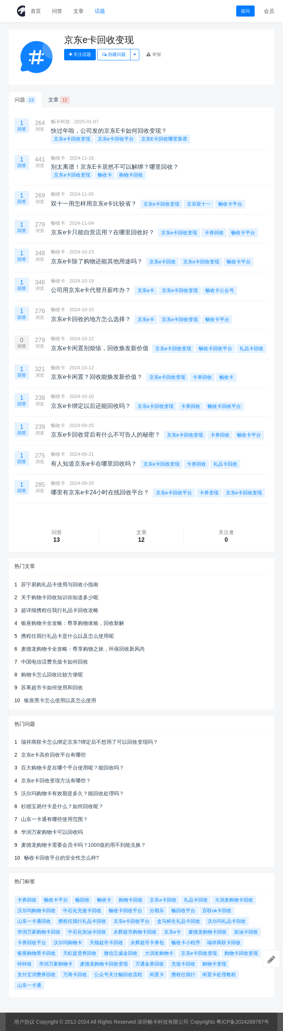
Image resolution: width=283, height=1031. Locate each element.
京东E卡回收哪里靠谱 (164, 139)
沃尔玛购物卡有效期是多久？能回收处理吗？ (72, 793)
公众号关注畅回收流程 (118, 974)
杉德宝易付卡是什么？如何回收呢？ (62, 806)
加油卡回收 (246, 932)
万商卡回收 (75, 974)
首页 (36, 11)
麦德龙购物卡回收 (207, 932)
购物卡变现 (214, 964)
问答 (57, 11)
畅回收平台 (183, 910)
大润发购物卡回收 (234, 900)
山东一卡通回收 (34, 921)
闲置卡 (157, 974)
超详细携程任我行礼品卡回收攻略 (59, 610)
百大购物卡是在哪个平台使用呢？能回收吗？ (72, 768)
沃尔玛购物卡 (67, 942)
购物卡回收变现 (241, 953)
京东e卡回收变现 (72, 139)
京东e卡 (145, 290)
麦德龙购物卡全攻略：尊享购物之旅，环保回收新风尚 (83, 649)
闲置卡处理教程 (219, 974)
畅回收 (82, 900)
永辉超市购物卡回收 (135, 932)
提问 (245, 11)
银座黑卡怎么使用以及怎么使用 (60, 700)
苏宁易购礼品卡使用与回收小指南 (59, 584)
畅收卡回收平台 (215, 348)
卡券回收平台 (31, 942)
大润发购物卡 (159, 953)
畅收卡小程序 (185, 942)
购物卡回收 (131, 175)
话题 (100, 11)
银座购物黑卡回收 (36, 953)
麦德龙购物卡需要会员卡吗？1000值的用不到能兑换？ (83, 845)
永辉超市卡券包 (147, 942)
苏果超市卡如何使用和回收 (52, 687)
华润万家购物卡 (56, 964)
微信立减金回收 (120, 953)
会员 (269, 11)
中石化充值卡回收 (82, 910)
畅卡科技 (60, 121)
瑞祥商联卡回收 (224, 942)
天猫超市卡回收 (106, 942)
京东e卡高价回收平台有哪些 (53, 755)
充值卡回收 (183, 964)
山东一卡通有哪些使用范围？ (54, 819)
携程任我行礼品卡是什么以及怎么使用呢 (67, 636)
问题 (25, 100)
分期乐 (157, 910)
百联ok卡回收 (216, 910)
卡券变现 (209, 492)
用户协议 (24, 1022)
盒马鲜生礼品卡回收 (178, 921)
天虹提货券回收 (80, 953)
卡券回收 (214, 232)
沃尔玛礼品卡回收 (226, 921)
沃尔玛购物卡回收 (36, 910)
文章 (78, 11)
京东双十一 (199, 204)
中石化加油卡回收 (87, 932)
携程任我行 (183, 974)
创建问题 (113, 54)
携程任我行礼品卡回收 (82, 921)
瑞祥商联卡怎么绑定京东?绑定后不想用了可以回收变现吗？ (89, 742)
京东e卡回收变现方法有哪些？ (56, 780)
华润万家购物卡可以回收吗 (52, 832)
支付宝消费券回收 (36, 974)
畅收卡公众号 (219, 290)
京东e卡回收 (162, 261)
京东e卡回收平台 (116, 139)
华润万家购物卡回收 (38, 932)
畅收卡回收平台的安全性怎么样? (61, 858)
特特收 (24, 964)
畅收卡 (58, 158)
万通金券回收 (149, 964)
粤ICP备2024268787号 (242, 1022)
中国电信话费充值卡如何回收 (54, 662)
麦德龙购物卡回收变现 (104, 964)
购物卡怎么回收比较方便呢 (52, 675)
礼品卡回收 (251, 348)
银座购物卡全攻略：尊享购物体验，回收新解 (72, 623)
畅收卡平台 (230, 204)
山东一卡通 (29, 985)
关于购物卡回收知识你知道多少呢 (59, 597)
